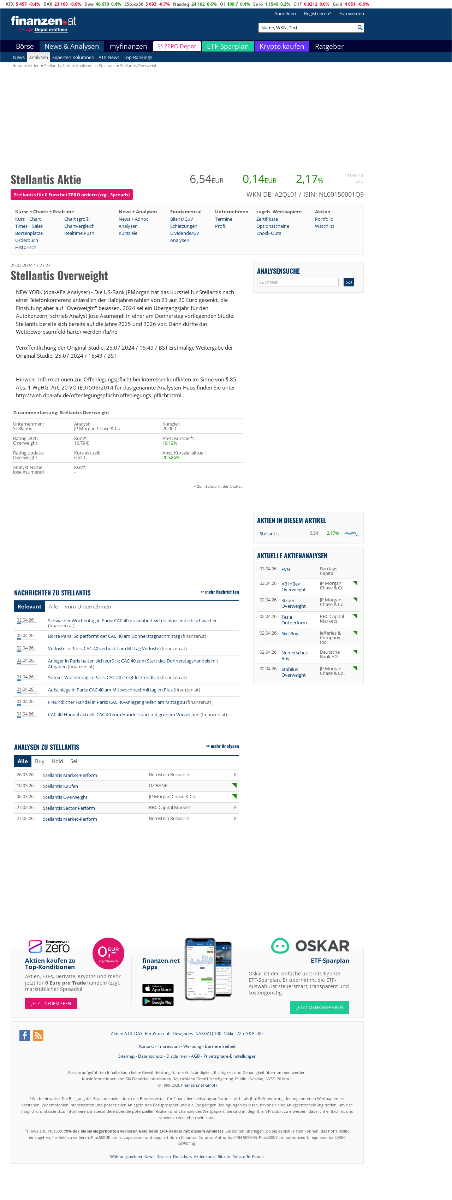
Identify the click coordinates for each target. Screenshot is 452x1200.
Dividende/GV (184, 233)
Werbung (192, 1046)
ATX (10, 4)
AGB (195, 1056)
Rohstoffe (241, 1156)
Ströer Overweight (293, 603)
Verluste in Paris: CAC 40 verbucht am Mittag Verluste (103, 648)
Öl (222, 4)
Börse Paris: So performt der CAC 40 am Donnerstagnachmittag (114, 636)
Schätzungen (183, 226)
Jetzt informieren (51, 1003)
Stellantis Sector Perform (69, 808)
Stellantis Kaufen (60, 786)
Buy (39, 761)
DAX (47, 4)
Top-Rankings (138, 57)
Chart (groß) (77, 219)
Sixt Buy (289, 633)
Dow (89, 4)
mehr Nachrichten (222, 591)
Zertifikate (267, 219)
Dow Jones (183, 1033)
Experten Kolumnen (73, 57)
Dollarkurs (182, 1156)
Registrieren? (317, 13)
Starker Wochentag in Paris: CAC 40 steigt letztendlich (103, 677)
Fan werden (351, 13)
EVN (285, 569)
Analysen (38, 57)
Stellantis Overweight (65, 797)
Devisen (163, 1156)
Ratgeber (329, 46)
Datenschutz (150, 1056)
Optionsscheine (272, 226)
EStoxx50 (133, 4)
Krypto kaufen (282, 46)
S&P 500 (254, 1033)
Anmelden (285, 13)
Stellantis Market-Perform (70, 775)
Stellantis (269, 533)
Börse (25, 46)
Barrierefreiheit (220, 1046)
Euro (258, 4)
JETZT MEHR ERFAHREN (320, 1007)
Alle (53, 606)
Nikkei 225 (234, 1033)
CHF (297, 4)
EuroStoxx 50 (158, 1033)
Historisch (25, 247)
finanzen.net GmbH (199, 1085)
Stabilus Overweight (293, 672)
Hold (57, 761)
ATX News (109, 57)
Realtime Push (79, 233)
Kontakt (146, 1046)
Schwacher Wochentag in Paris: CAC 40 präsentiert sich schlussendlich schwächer (132, 620)
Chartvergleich (79, 226)
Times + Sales (29, 226)
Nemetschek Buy (294, 655)
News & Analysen (71, 46)
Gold (338, 4)
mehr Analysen (225, 745)
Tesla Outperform (294, 620)
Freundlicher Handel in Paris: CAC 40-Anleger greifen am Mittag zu (116, 702)
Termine (223, 219)
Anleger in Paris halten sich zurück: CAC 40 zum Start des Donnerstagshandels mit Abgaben (133, 664)
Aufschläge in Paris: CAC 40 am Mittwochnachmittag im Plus (110, 690)
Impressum (168, 1046)
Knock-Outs (268, 233)
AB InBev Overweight (293, 587)
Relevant (30, 606)
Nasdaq (181, 4)
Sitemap (126, 1056)
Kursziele (128, 233)
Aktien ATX (121, 1033)
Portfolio (324, 219)
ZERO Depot (180, 46)
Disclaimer (177, 1056)
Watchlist (324, 226)
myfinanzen (128, 46)
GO (348, 282)
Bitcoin (224, 1156)
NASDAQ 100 (208, 1033)
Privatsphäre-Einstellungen (229, 1056)
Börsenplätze (29, 233)
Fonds (257, 1156)
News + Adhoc (133, 219)
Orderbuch (26, 240)
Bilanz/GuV (181, 219)
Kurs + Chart (28, 219)
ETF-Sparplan (228, 46)
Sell (74, 761)
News (19, 57)
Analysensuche (278, 270)
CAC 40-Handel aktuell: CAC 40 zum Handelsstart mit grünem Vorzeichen (124, 714)
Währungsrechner (126, 1156)
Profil (220, 226)
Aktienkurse (204, 1156)
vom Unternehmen (88, 606)
